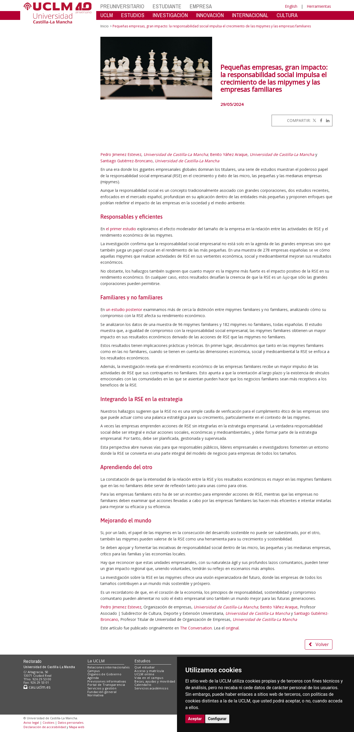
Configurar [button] (217, 719)
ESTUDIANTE (167, 6)
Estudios (142, 660)
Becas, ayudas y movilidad (154, 681)
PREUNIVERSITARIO (122, 6)
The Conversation (196, 628)
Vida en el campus (148, 678)
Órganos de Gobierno (104, 674)
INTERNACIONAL (250, 15)
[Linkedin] (326, 120)
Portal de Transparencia (106, 685)
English (291, 6)
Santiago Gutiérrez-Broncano (126, 160)
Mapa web (76, 727)
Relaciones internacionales (108, 667)
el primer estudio (121, 228)
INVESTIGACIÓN (170, 15)
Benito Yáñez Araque (229, 154)
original (232, 628)
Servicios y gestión (101, 688)
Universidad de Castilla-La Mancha (176, 154)
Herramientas (319, 6)
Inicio (104, 26)
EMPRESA (201, 6)
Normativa (95, 695)
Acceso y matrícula (149, 671)
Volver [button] (318, 644)
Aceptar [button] (195, 719)
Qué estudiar (144, 667)
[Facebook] (319, 120)
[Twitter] (314, 120)
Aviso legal (31, 722)
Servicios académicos (151, 688)
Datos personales (70, 722)
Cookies (48, 722)
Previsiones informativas (106, 681)
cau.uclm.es (37, 687)
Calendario (142, 685)
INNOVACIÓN (210, 15)
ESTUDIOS (132, 15)
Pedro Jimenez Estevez (120, 154)
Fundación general (102, 692)
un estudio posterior (124, 309)
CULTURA (287, 15)
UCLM (106, 15)
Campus (93, 671)
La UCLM (96, 660)
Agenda (93, 678)
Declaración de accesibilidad (45, 727)
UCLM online (144, 674)
